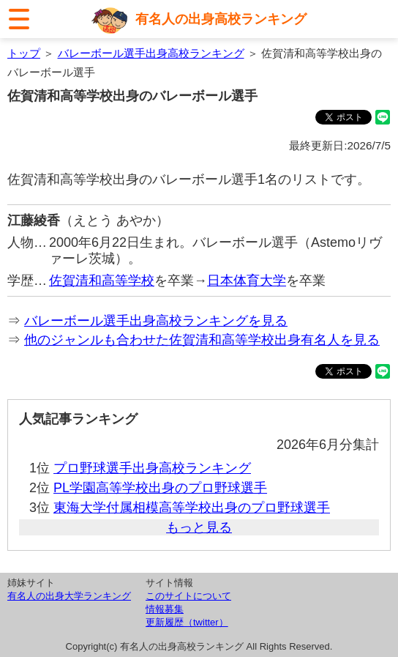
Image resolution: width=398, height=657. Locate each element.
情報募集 (165, 609)
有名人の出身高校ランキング (221, 19)
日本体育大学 (246, 280)
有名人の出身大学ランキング (69, 595)
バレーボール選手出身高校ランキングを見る (156, 320)
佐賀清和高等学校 (101, 280)
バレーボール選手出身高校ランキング (151, 53)
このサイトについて (188, 595)
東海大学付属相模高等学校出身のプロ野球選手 (191, 507)
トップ (23, 53)
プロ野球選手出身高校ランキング (152, 468)
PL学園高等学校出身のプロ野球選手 (160, 487)
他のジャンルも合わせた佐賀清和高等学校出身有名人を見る (202, 340)
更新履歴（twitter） (187, 622)
